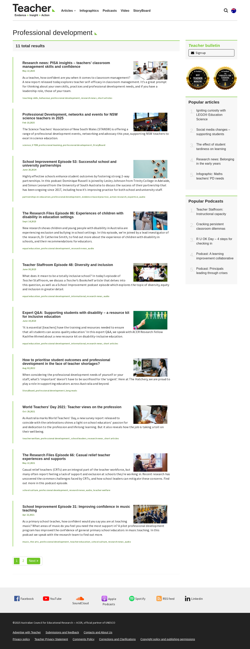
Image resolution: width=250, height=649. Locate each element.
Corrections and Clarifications (117, 639)
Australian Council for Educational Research (47, 622)
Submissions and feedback (62, 632)
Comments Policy (83, 639)
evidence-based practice (95, 196)
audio (142, 196)
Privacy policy (21, 639)
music (25, 541)
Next (33, 560)
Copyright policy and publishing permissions (167, 639)
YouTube (52, 599)
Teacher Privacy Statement (51, 639)
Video (125, 10)
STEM (35, 145)
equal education (31, 248)
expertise (133, 196)
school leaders (79, 438)
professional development (65, 97)
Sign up (198, 53)
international (78, 296)
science (26, 145)
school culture (30, 490)
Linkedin (194, 599)
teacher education (80, 541)
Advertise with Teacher (27, 632)
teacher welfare (31, 438)
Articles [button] (68, 10)
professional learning (50, 145)
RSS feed (165, 599)
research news (89, 97)
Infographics (89, 10)
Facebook (23, 599)
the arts (34, 541)
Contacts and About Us (98, 632)
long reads (71, 390)
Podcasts (110, 10)
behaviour (44, 97)
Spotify (137, 599)
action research (118, 196)
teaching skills (30, 97)
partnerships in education (36, 196)
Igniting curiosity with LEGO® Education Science (211, 115)
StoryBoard (142, 10)
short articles (105, 97)
